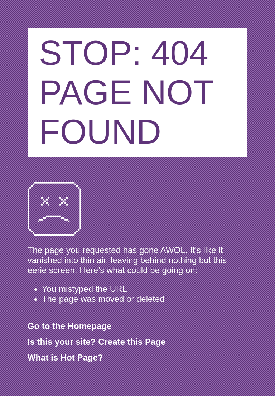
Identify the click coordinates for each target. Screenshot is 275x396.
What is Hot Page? (65, 357)
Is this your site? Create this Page (96, 342)
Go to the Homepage (70, 326)
